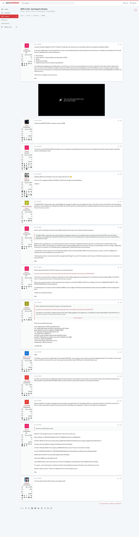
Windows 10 (117, 208)
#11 (107, 404)
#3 (107, 148)
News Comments (118, 122)
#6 (107, 229)
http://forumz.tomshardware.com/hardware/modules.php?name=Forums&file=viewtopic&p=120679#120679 (64, 277)
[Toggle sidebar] (135, 10)
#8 (107, 306)
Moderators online (117, 254)
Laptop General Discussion (121, 217)
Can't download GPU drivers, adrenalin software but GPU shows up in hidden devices (125, 102)
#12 (107, 428)
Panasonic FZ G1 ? (121, 246)
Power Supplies (51, 11)
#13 (107, 482)
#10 (107, 379)
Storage (116, 250)
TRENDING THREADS (117, 96)
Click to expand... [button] (71, 321)
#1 (107, 44)
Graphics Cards (118, 108)
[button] (3, 3)
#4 (107, 176)
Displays (116, 243)
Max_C (23, 11)
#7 (107, 271)
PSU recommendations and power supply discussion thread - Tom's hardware (125, 138)
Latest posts (115, 190)
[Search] (48, 3)
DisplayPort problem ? (122, 239)
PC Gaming (117, 133)
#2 (107, 122)
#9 (107, 355)
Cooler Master (41, 11)
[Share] (104, 44)
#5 (107, 203)
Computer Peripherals (119, 199)
